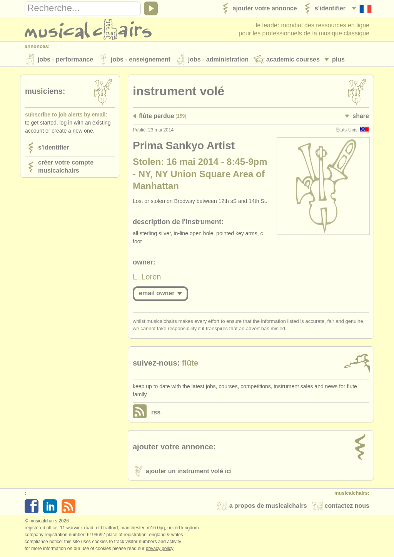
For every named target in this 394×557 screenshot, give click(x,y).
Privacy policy (160, 549)
